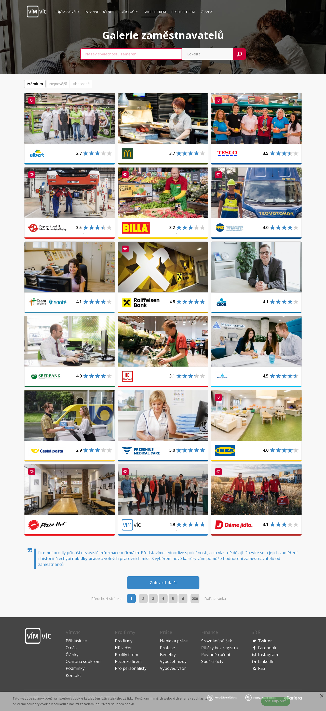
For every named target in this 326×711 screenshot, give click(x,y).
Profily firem (126, 654)
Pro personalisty (130, 668)
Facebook (267, 648)
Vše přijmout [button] (275, 701)
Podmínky (75, 668)
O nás (71, 648)
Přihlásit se (76, 641)
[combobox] (131, 54)
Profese (167, 648)
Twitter (265, 641)
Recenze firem (183, 11)
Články (207, 11)
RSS (261, 668)
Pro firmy (123, 641)
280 (195, 598)
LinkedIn (266, 661)
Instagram (268, 654)
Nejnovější (58, 83)
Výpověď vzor (173, 668)
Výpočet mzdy (173, 661)
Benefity (168, 654)
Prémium (35, 83)
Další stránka (215, 598)
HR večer (123, 648)
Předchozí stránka (106, 598)
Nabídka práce (174, 641)
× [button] (321, 696)
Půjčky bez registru (219, 648)
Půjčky (67, 11)
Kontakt (73, 675)
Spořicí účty (127, 11)
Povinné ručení (98, 11)
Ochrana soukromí (83, 661)
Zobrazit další (163, 582)
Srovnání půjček (216, 641)
